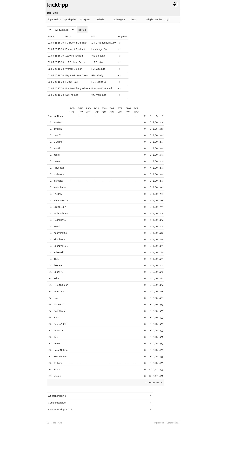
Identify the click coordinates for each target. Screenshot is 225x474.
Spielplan (85, 19)
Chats (133, 19)
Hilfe (54, 423)
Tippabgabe (70, 19)
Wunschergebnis (57, 396)
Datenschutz (173, 423)
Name (59, 116)
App (60, 423)
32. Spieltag (62, 29)
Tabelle (100, 19)
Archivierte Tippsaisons (60, 409)
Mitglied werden (154, 19)
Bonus (82, 29)
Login (167, 19)
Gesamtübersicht (57, 402)
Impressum (159, 423)
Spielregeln (119, 19)
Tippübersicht (54, 19)
